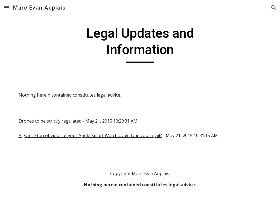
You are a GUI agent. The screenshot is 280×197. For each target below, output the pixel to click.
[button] (6, 7)
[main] (140, 44)
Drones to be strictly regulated (50, 121)
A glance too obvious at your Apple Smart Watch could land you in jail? (90, 135)
